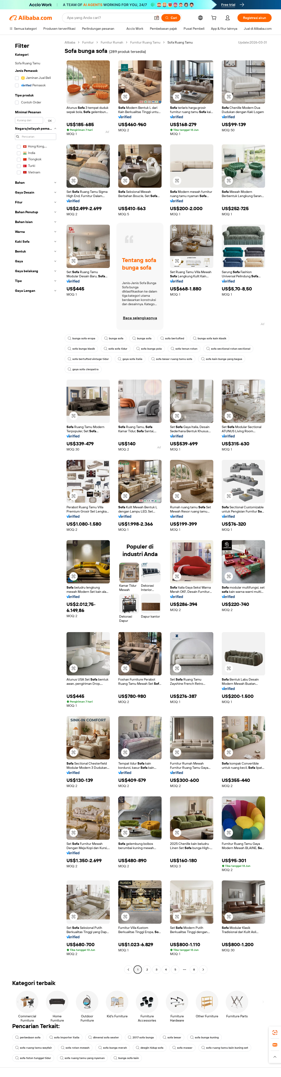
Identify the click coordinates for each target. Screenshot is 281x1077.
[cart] (214, 18)
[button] (156, 18)
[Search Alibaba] (108, 17)
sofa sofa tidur (115, 349)
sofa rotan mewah (75, 1048)
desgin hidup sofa (149, 1048)
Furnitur (88, 42)
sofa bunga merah (112, 1048)
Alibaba (70, 42)
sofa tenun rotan (184, 349)
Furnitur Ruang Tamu (145, 42)
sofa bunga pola (149, 349)
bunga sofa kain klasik (209, 338)
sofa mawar (182, 1048)
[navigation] (35, 506)
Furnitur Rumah (112, 42)
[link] (275, 1032)
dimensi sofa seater (103, 1037)
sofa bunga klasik (81, 349)
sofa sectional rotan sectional (228, 349)
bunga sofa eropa (81, 338)
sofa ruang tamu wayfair (33, 1048)
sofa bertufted (172, 338)
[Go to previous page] (128, 969)
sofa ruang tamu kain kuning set (224, 1048)
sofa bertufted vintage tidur (88, 359)
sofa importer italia (64, 1037)
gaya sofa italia (130, 359)
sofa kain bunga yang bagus (221, 359)
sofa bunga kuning (204, 1037)
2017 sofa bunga (141, 1037)
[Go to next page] (203, 969)
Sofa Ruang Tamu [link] (180, 42)
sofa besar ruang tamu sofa (171, 359)
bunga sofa (113, 338)
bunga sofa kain (126, 1058)
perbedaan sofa (28, 1037)
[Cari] (171, 18)
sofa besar (172, 1037)
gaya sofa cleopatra (83, 369)
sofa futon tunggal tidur (33, 1058)
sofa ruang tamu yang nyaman (82, 1058)
